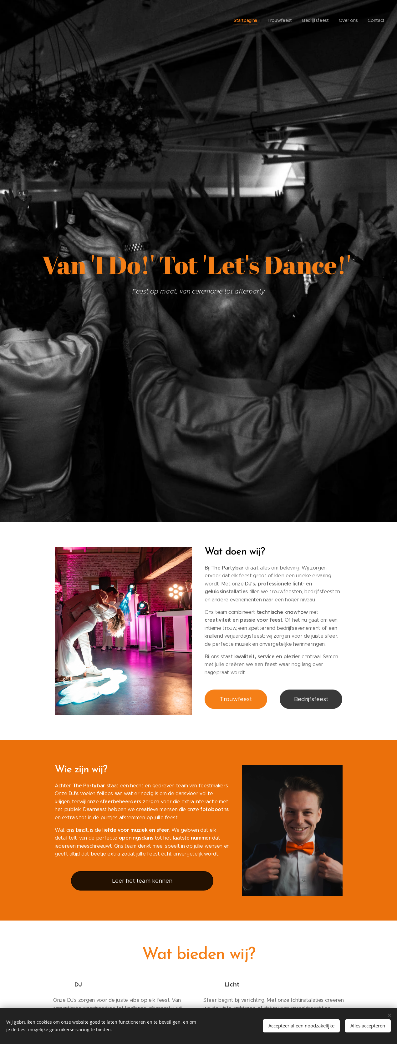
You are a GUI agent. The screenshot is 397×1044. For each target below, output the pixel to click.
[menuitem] (244, 20)
